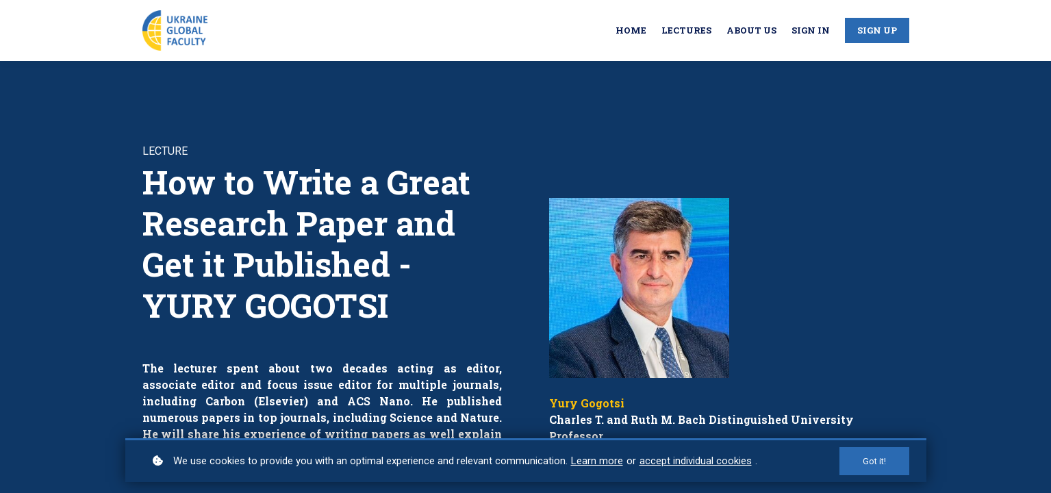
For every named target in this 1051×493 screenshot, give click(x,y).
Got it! (874, 461)
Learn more (597, 461)
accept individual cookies (696, 461)
